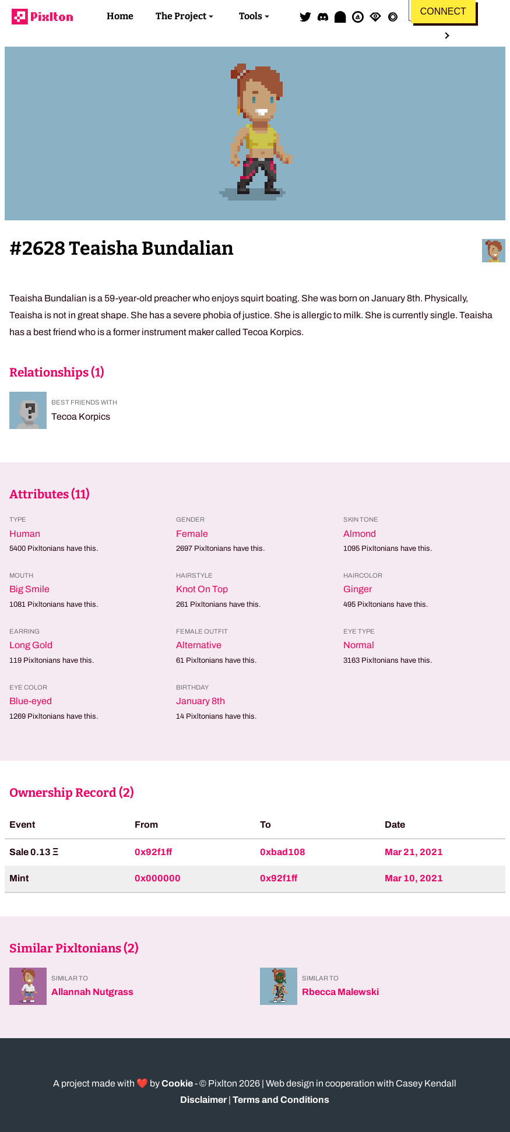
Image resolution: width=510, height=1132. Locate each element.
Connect (443, 11)
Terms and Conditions (281, 1100)
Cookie (177, 1083)
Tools (250, 16)
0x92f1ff (153, 852)
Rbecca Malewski (340, 992)
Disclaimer (203, 1100)
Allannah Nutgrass (92, 992)
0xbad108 (282, 852)
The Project (181, 16)
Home (120, 16)
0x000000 (158, 878)
